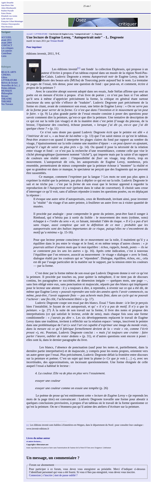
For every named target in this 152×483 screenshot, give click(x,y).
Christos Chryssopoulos (10, 24)
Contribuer (6, 53)
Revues (4, 96)
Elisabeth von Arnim (9, 16)
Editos (4, 77)
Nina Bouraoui (7, 27)
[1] (78, 68)
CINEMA (6, 74)
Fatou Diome (6, 13)
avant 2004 (6, 42)
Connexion (35, 475)
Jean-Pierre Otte (7, 5)
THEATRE (6, 98)
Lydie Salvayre (7, 19)
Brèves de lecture (9, 82)
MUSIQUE (6, 90)
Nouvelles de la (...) (10, 85)
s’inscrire (48, 475)
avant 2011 (6, 40)
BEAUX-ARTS (8, 72)
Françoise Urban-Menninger (12, 21)
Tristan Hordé (56, 41)
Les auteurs (6, 50)
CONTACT (6, 45)
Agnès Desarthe (7, 2)
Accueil (29, 34)
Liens (4, 56)
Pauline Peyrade (7, 10)
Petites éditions (8, 88)
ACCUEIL (6, 37)
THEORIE (6, 101)
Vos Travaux (7, 104)
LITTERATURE (9, 80)
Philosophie (6, 93)
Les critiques (7, 48)
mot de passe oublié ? (65, 475)
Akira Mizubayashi (8, 8)
